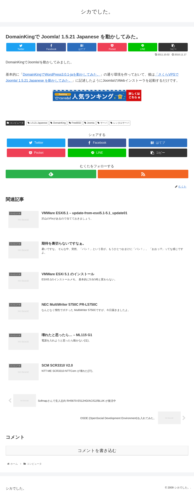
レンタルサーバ (119, 123)
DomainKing (58, 123)
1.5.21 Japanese (37, 123)
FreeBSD (75, 123)
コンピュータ (15, 123)
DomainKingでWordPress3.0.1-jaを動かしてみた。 (61, 74)
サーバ (102, 123)
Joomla (89, 123)
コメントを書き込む (97, 450)
